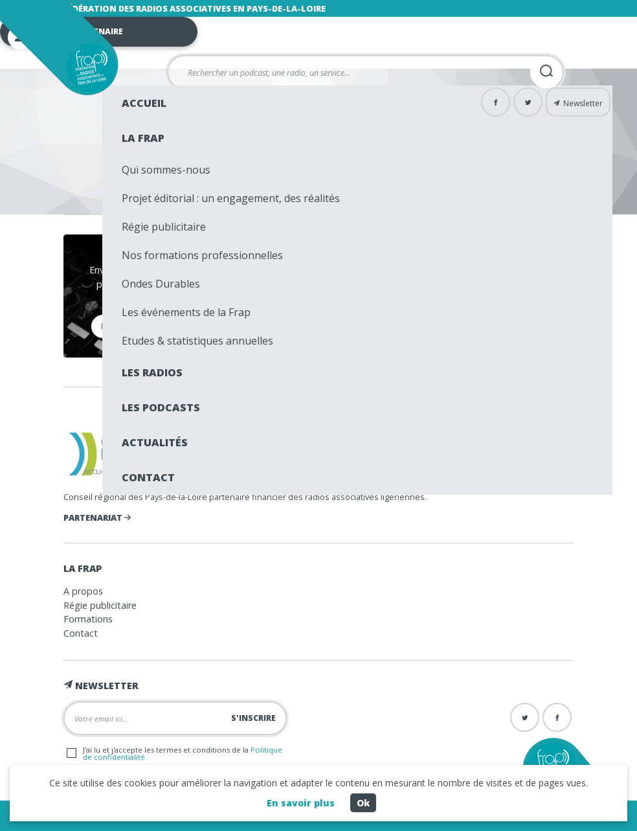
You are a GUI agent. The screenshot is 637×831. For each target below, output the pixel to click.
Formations (88, 619)
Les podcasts (161, 407)
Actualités (155, 442)
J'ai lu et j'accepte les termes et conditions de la (174, 753)
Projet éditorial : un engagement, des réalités (231, 198)
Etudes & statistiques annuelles (197, 341)
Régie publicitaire (164, 227)
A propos (83, 591)
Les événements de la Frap (186, 312)
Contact (148, 477)
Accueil (144, 103)
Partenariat (97, 517)
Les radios (152, 372)
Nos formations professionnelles (202, 255)
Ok (363, 803)
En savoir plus (301, 803)
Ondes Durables (161, 284)
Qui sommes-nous (166, 170)
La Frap (143, 138)
